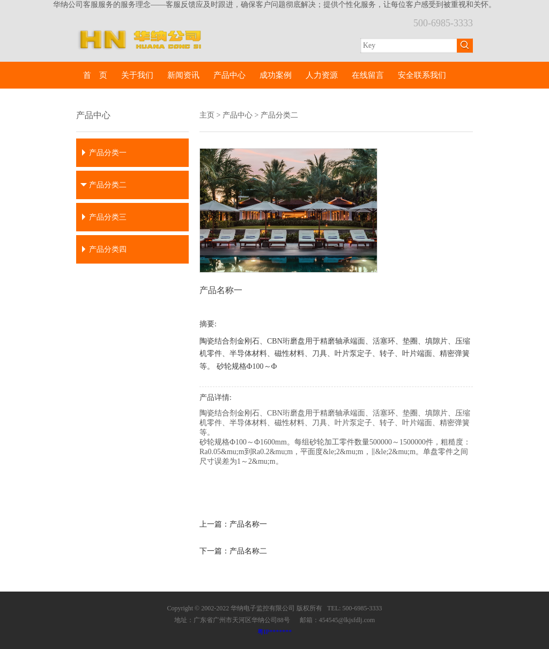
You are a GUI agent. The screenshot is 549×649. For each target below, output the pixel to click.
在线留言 (368, 75)
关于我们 (137, 75)
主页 (206, 115)
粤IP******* (274, 632)
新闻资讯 (183, 75)
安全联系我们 (422, 75)
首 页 (95, 75)
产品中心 (229, 75)
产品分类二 (279, 115)
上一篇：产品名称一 (233, 524)
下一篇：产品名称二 (233, 551)
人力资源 (322, 75)
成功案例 (275, 75)
